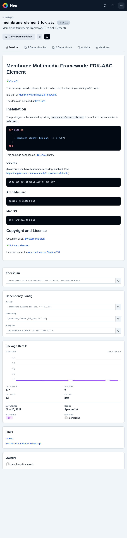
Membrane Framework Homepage (23, 443)
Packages (7, 17)
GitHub (9, 438)
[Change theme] (105, 5)
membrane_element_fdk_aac (28, 22)
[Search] (113, 5)
